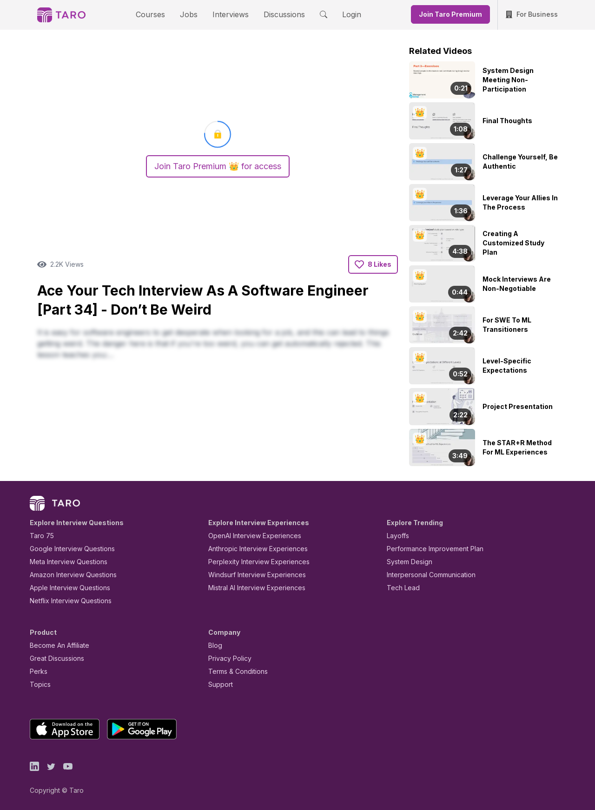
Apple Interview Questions (65, 587)
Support (218, 684)
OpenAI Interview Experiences (248, 535)
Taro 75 (40, 535)
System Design (406, 561)
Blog (214, 645)
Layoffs (397, 535)
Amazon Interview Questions (68, 574)
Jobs (191, 14)
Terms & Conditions (234, 671)
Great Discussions (53, 658)
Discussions (277, 14)
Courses (158, 14)
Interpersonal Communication (426, 574)
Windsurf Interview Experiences (250, 574)
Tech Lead (400, 587)
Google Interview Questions (66, 548)
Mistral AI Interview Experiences (251, 587)
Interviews (229, 14)
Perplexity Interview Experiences (251, 561)
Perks (37, 671)
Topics (38, 684)
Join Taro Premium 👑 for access (217, 166)
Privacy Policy (227, 658)
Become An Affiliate (57, 645)
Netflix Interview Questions (66, 600)
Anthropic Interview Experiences (251, 548)
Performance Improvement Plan (428, 548)
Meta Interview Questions (63, 561)
